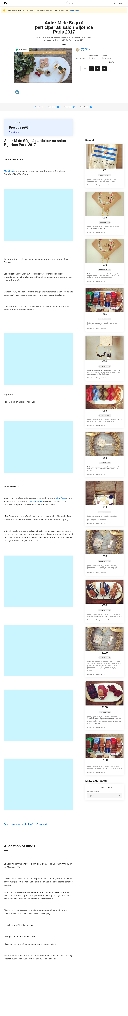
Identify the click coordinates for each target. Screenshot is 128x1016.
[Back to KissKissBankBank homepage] (4, 3)
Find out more (14, 132)
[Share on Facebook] (91, 68)
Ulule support (74, 10)
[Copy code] (84, 68)
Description (39, 107)
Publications (53, 107)
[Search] (91, 3)
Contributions (86, 107)
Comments (69, 107)
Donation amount (93, 791)
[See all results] (114, 3)
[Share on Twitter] (97, 68)
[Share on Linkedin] (104, 68)
